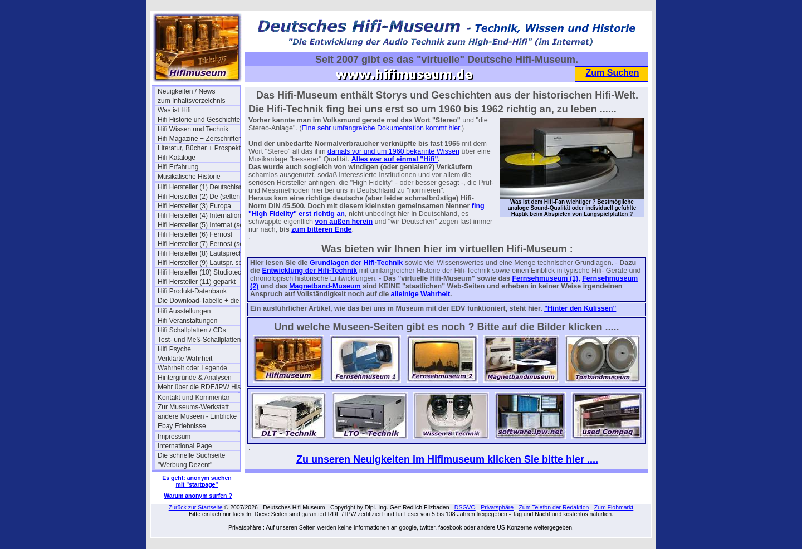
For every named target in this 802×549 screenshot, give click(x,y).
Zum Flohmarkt (614, 507)
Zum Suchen (612, 72)
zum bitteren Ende (321, 229)
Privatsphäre (497, 507)
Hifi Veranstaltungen (187, 321)
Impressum (174, 436)
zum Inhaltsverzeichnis (191, 101)
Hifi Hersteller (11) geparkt (197, 282)
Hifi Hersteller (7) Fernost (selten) (199, 244)
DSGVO (465, 507)
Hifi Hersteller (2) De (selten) (199, 196)
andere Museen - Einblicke (197, 416)
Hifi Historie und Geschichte (199, 120)
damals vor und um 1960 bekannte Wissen (393, 151)
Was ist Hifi (174, 110)
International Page (185, 446)
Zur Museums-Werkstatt (193, 407)
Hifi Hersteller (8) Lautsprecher (199, 253)
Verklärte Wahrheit (185, 358)
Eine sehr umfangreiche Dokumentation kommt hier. (381, 128)
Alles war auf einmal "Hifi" (394, 159)
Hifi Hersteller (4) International (199, 215)
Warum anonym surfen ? (198, 495)
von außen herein (344, 222)
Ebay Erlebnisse (182, 426)
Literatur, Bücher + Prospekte (199, 148)
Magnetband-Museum (324, 286)
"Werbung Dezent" (185, 465)
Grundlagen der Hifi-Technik (356, 263)
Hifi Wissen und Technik (193, 129)
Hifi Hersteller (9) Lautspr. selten (199, 263)
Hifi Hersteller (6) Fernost (195, 234)
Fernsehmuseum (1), (546, 278)
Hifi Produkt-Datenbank (192, 291)
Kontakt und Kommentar (193, 397)
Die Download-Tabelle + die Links (199, 301)
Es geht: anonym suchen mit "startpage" (196, 481)
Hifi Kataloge (176, 157)
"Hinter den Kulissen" (580, 308)
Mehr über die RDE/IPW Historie (199, 387)
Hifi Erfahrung (178, 167)
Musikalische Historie (189, 176)
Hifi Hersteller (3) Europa (194, 206)
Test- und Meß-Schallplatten (199, 340)
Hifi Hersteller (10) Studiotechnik (199, 272)
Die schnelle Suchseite (191, 455)
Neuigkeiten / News (186, 91)
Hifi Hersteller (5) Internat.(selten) (199, 225)
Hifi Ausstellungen (184, 311)
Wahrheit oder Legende (192, 368)
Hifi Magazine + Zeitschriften (199, 139)
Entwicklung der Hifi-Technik (310, 270)
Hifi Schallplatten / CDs (192, 330)
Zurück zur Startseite (196, 507)
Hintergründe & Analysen (195, 377)
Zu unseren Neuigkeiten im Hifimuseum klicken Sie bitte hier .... (447, 459)
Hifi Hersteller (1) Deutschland (199, 187)
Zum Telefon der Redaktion (554, 507)
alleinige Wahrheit (421, 294)
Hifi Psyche (174, 349)
